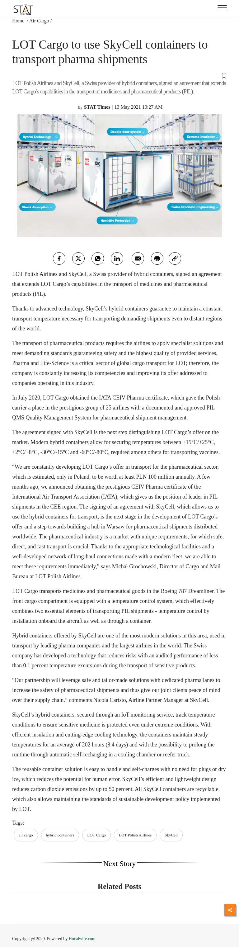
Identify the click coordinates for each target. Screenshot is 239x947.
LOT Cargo (96, 835)
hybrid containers (60, 835)
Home (19, 20)
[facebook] (59, 258)
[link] (175, 258)
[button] (119, 75)
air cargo (26, 835)
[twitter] (78, 258)
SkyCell (171, 835)
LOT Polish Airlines (135, 835)
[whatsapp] (97, 258)
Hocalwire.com (82, 938)
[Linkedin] (117, 258)
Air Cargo (39, 20)
